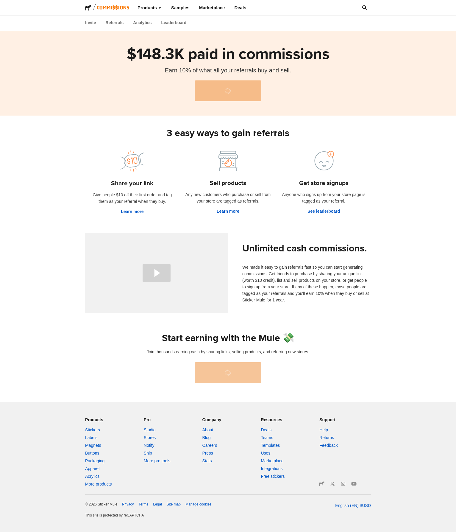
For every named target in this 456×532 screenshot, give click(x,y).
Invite (90, 22)
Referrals (115, 22)
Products (150, 7)
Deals (240, 7)
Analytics (142, 22)
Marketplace (212, 7)
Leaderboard (174, 22)
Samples (180, 7)
